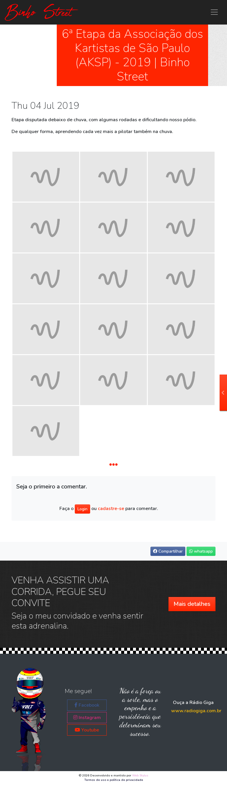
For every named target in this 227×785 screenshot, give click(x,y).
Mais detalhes (192, 604)
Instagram (87, 717)
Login (82, 509)
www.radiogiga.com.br (196, 711)
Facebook (86, 705)
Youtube (87, 730)
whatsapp (201, 551)
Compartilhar (168, 551)
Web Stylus (140, 775)
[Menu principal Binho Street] (214, 12)
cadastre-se (111, 509)
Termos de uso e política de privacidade (113, 780)
